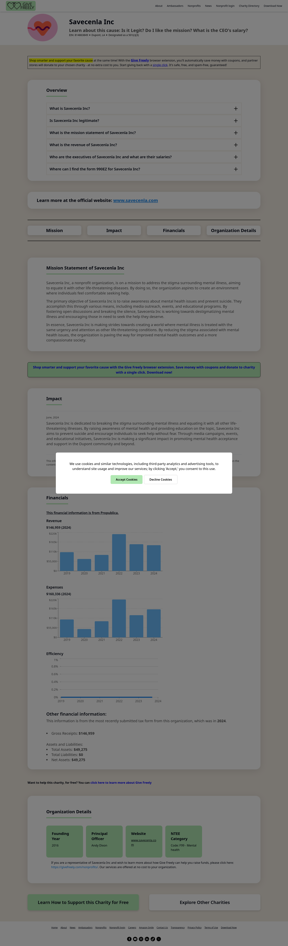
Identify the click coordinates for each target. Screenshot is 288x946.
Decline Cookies (160, 479)
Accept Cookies (126, 479)
